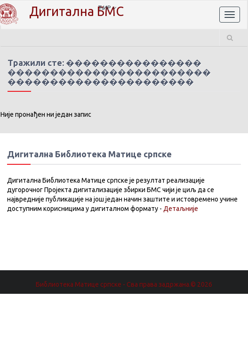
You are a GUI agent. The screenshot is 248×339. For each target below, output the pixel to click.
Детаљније (180, 208)
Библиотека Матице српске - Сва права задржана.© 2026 (124, 284)
